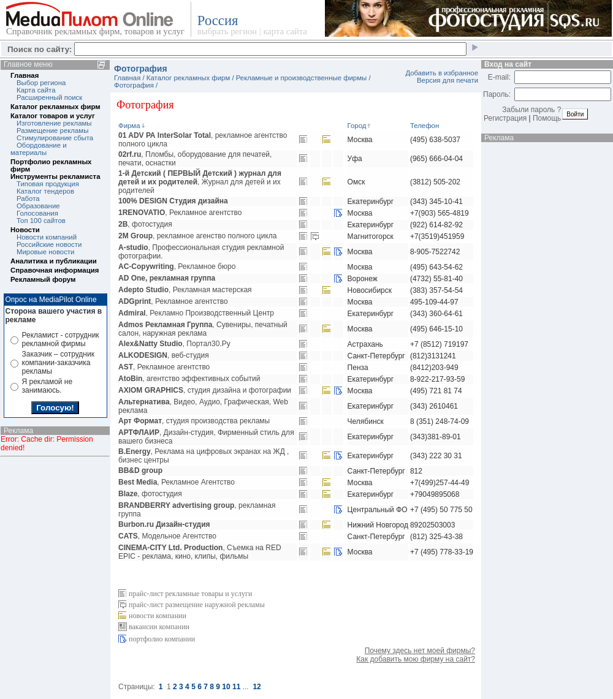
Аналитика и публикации (53, 261)
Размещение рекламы (52, 130)
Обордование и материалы (38, 149)
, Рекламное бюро (176, 266)
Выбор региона (41, 82)
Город (360, 125)
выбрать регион (227, 31)
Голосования (37, 213)
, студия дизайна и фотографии (204, 390)
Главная (24, 75)
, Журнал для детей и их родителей (199, 182)
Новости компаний (47, 237)
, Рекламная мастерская (185, 289)
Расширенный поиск (49, 97)
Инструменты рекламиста (55, 176)
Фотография (134, 85)
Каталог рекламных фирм (55, 106)
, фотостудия (145, 224)
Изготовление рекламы (54, 123)
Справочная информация (54, 270)
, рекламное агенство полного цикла (197, 236)
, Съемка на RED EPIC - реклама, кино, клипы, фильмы (199, 552)
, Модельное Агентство (167, 536)
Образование (38, 206)
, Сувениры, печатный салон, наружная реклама (202, 329)
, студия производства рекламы (194, 421)
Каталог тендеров (45, 191)
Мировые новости (45, 251)
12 (257, 686)
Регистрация (505, 118)
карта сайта (284, 31)
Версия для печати (447, 80)
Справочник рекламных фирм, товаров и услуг (95, 31)
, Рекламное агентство (180, 212)
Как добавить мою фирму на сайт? (415, 659)
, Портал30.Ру (174, 343)
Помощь (547, 118)
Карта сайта (36, 90)
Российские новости (49, 244)
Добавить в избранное (441, 73)
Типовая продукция (48, 183)
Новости (25, 229)
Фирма (132, 125)
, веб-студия (163, 355)
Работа (28, 198)
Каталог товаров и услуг (52, 115)
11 (236, 686)
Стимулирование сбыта (55, 138)
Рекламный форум (42, 279)
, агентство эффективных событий (189, 378)
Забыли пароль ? (531, 109)
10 (226, 686)
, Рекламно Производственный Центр (196, 313)
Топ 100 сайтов (41, 220)
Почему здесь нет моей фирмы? (420, 650)
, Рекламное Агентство (176, 482)
